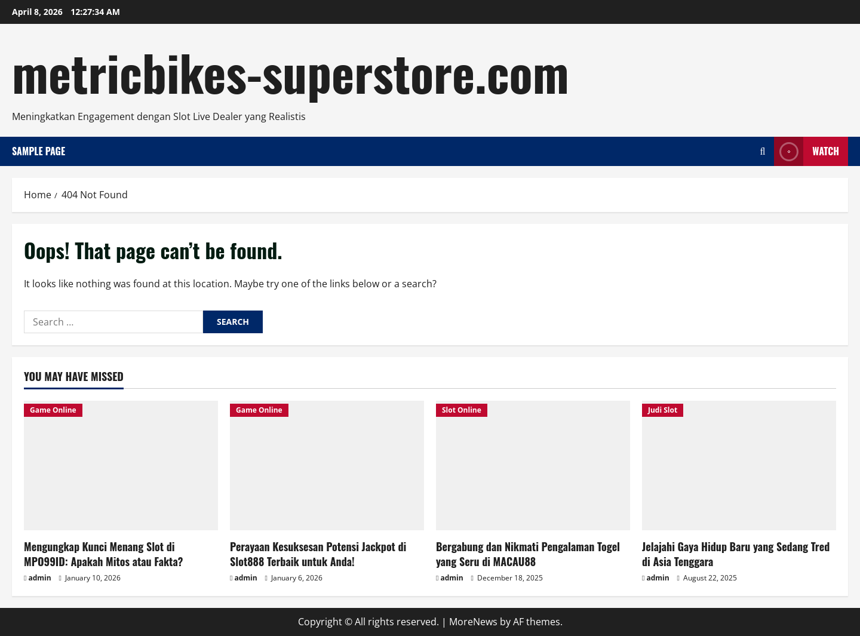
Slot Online (461, 410)
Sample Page (38, 151)
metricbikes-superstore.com (290, 71)
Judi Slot (662, 410)
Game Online (53, 410)
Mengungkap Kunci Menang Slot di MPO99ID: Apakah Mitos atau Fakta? (103, 554)
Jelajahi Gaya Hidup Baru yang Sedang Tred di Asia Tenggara (736, 554)
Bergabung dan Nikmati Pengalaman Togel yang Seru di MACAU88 (528, 554)
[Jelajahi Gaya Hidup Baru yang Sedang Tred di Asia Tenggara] (739, 465)
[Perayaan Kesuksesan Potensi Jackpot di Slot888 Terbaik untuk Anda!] (327, 465)
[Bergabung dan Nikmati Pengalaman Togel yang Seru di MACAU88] (533, 465)
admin (39, 578)
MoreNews (473, 621)
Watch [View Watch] (806, 151)
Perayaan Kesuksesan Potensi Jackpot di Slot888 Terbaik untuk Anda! (318, 554)
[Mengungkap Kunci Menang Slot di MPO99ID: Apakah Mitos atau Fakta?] (121, 465)
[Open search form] (762, 151)
